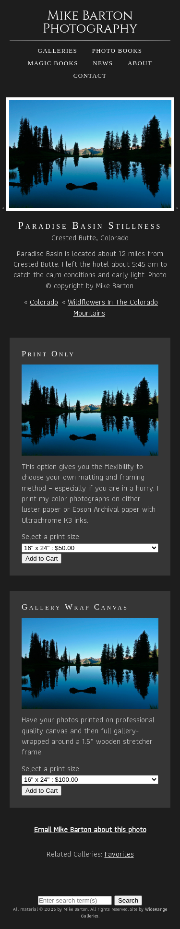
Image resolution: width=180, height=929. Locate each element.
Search (128, 900)
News (103, 63)
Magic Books (53, 63)
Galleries (57, 50)
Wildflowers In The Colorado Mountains (113, 307)
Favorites (119, 854)
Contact (90, 75)
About (140, 63)
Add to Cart (41, 558)
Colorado (44, 302)
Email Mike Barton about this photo (90, 829)
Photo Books (117, 50)
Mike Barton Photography (90, 22)
